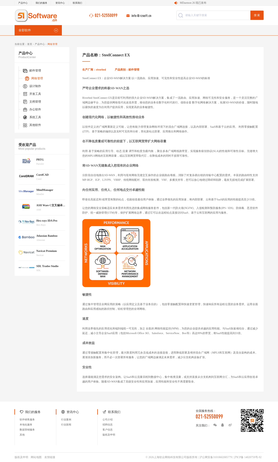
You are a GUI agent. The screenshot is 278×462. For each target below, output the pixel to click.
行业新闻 (66, 424)
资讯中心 (60, 3)
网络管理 (33, 78)
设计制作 (31, 86)
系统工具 (31, 117)
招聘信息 (108, 424)
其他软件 (31, 125)
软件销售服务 (27, 419)
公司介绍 (108, 419)
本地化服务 (26, 424)
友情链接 (49, 457)
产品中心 (23, 3)
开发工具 (31, 94)
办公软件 (31, 109)
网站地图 (36, 457)
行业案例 (66, 419)
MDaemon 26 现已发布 (193, 2)
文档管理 (31, 102)
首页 (29, 44)
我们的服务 (41, 3)
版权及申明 (109, 434)
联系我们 (77, 3)
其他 (22, 434)
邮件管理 (31, 70)
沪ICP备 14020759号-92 (248, 457)
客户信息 (108, 429)
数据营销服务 (27, 429)
